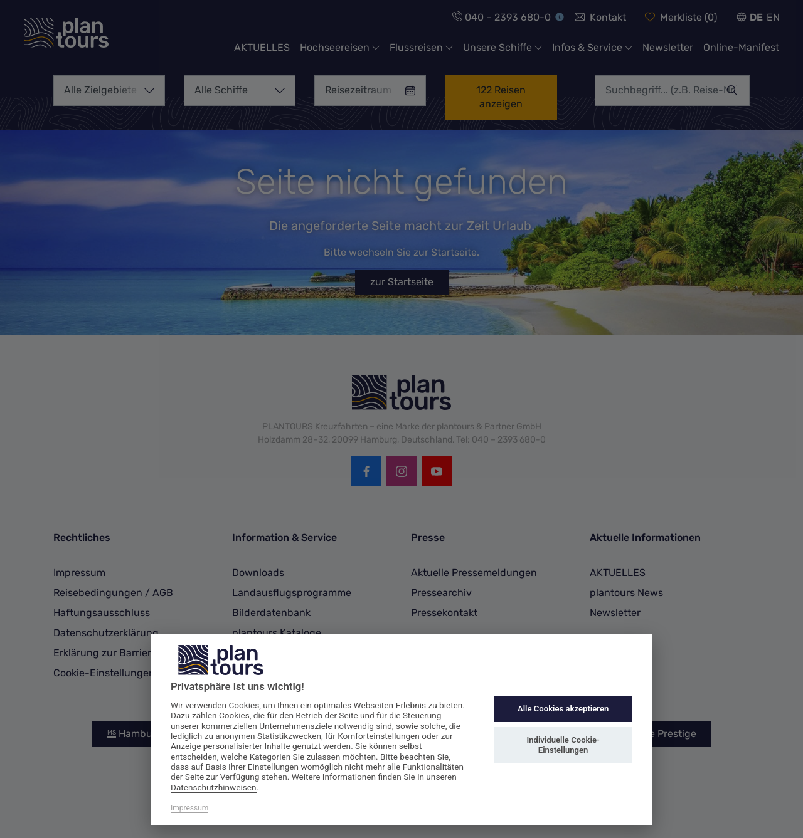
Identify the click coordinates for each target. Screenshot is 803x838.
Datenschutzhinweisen (214, 787)
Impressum (189, 808)
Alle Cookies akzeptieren (563, 708)
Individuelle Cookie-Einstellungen (562, 745)
